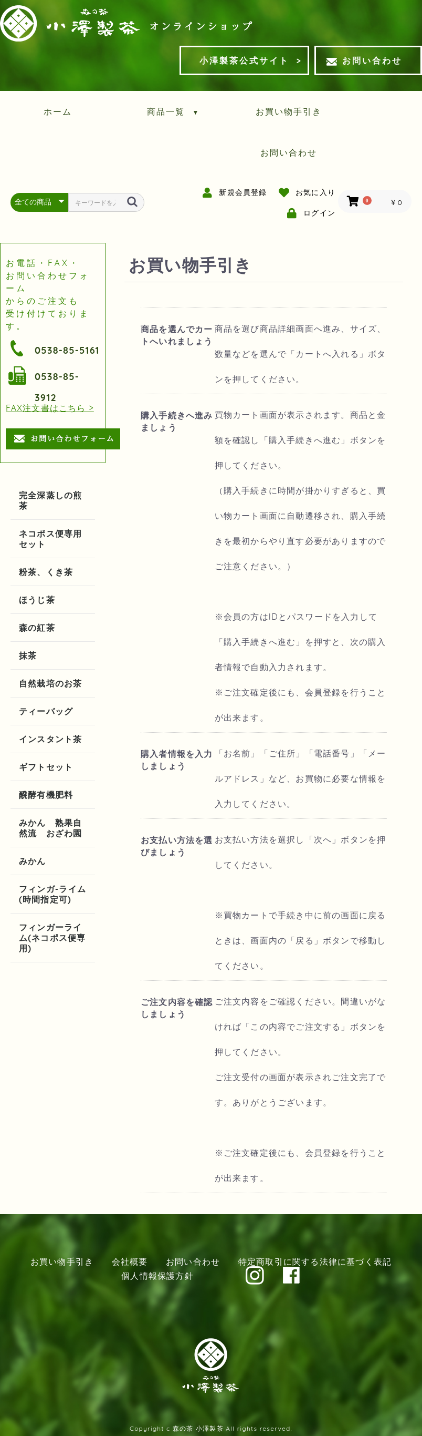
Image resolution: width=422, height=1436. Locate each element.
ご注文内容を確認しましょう (177, 1008)
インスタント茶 (50, 739)
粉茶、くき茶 (46, 572)
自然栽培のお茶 (50, 683)
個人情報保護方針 (157, 1275)
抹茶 (28, 655)
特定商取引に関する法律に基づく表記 (315, 1261)
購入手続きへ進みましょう (177, 421)
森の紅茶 (37, 627)
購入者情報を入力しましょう (177, 759)
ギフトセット (46, 767)
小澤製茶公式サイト (244, 60)
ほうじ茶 (37, 599)
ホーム (58, 111)
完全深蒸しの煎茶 (50, 500)
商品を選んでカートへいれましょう (177, 335)
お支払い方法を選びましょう (177, 846)
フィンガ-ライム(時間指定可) (52, 894)
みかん (32, 861)
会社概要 (130, 1261)
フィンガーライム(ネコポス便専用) (52, 937)
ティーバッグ (46, 711)
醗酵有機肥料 (46, 794)
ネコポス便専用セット (50, 538)
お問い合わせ (364, 60)
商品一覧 (173, 111)
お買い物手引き (289, 111)
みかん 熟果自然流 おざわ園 (50, 827)
